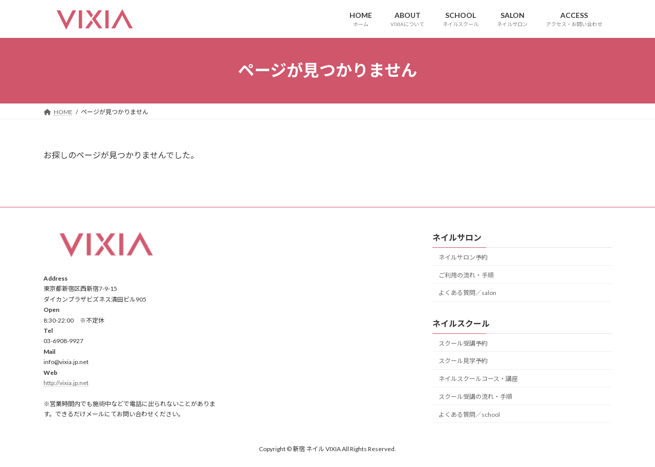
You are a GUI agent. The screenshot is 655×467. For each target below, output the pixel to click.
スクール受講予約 (463, 343)
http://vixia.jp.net (66, 383)
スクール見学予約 (463, 361)
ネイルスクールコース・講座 (478, 379)
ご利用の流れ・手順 (466, 275)
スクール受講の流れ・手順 (475, 396)
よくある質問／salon (467, 292)
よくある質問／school (469, 414)
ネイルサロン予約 (463, 257)
